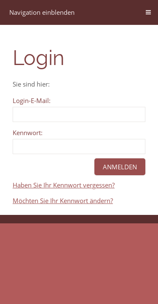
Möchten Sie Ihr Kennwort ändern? (63, 200)
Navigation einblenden (42, 12)
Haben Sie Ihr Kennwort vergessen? (64, 185)
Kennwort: (28, 132)
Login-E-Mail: (32, 100)
